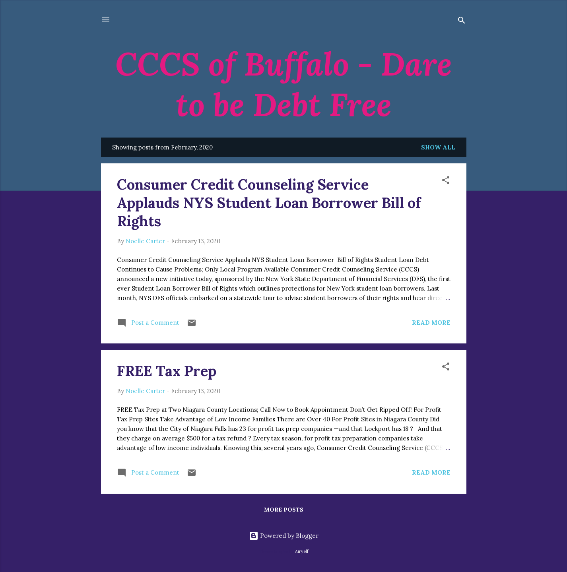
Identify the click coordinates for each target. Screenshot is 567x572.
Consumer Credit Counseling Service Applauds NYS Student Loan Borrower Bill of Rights (269, 202)
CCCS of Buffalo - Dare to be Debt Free (283, 84)
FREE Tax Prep (166, 371)
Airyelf (301, 551)
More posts (283, 509)
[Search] (461, 22)
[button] (445, 181)
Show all (438, 147)
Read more (431, 322)
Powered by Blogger (283, 535)
